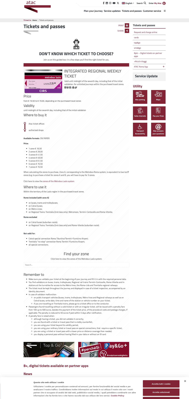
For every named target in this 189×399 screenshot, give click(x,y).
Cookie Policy (117, 377)
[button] (128, 3)
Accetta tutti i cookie (161, 365)
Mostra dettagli (135, 394)
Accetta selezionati (161, 374)
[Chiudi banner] (185, 363)
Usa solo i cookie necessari (161, 382)
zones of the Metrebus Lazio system (58, 181)
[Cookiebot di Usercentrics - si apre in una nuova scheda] (16, 394)
